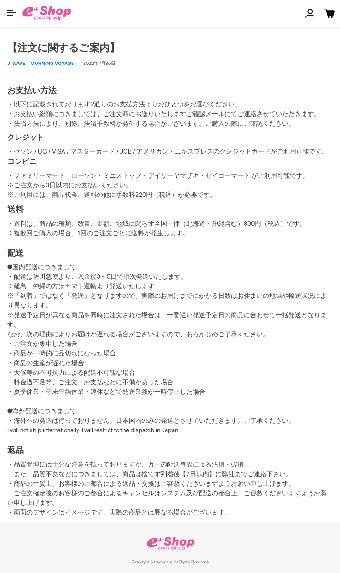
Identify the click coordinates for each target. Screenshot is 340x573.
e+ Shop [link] (170, 543)
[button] (11, 12)
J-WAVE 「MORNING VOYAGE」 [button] (42, 63)
